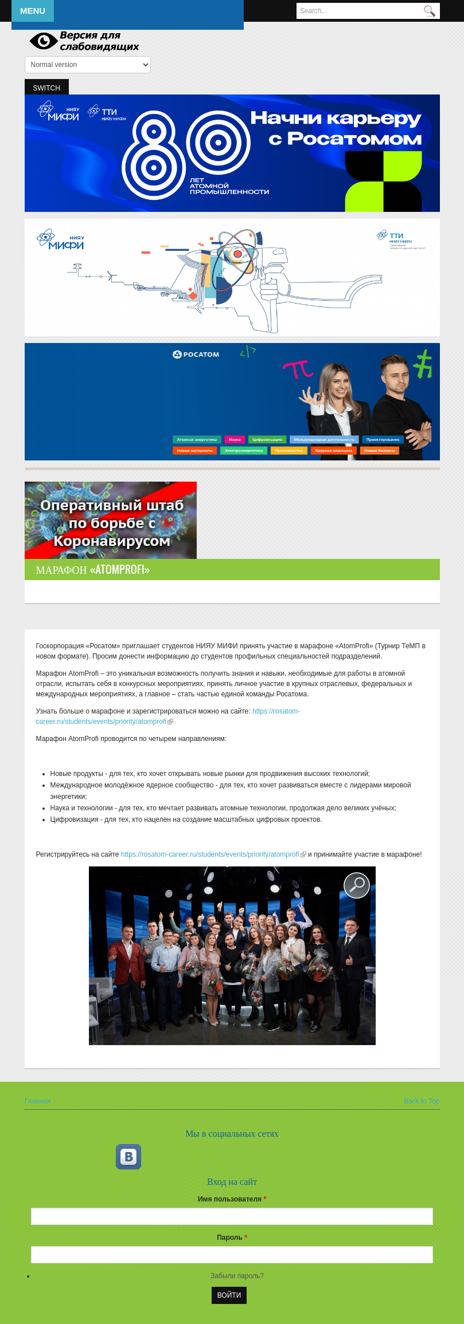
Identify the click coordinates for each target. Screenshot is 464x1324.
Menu (32, 10)
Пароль (232, 1238)
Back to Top (421, 1101)
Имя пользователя (232, 1199)
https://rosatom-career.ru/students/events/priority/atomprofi (213, 854)
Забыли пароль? (237, 1276)
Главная (38, 1101)
